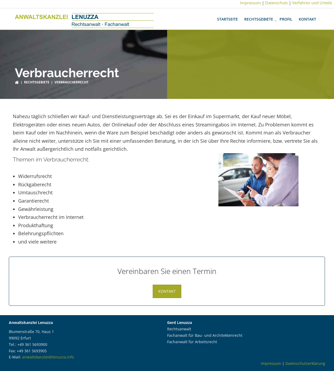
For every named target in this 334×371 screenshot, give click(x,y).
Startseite (227, 16)
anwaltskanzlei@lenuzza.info (48, 354)
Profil (286, 16)
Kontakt (307, 16)
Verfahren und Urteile (312, 2)
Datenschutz (276, 2)
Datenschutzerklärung (305, 360)
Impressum (250, 2)
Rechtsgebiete (258, 16)
